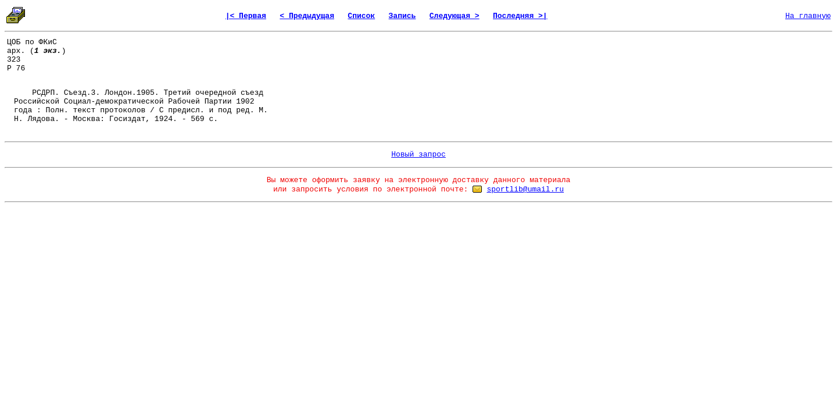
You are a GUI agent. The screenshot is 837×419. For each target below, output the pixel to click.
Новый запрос (418, 154)
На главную (808, 16)
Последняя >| (520, 16)
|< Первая (246, 16)
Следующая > (455, 16)
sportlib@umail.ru (525, 189)
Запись (402, 16)
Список (361, 16)
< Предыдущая (307, 16)
